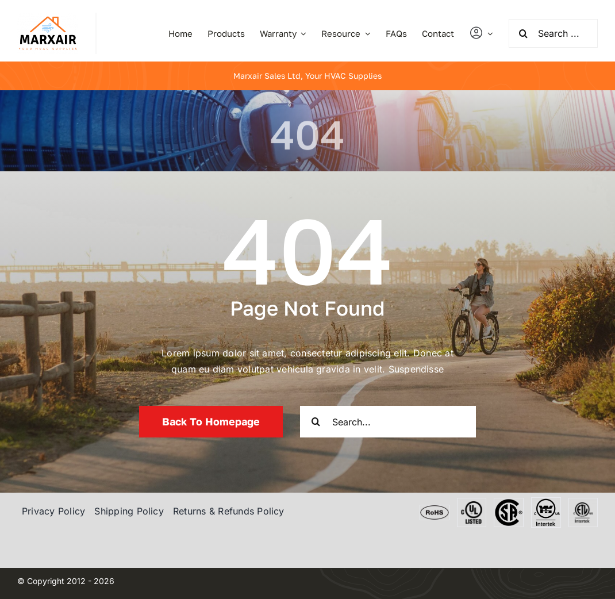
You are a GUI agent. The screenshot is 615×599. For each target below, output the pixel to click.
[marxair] (47, 17)
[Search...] (388, 421)
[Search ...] (553, 33)
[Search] (523, 33)
